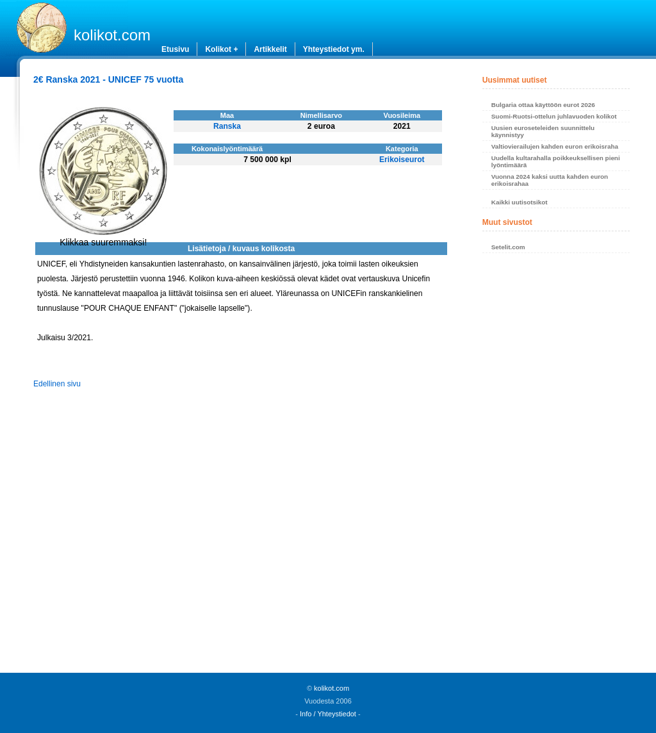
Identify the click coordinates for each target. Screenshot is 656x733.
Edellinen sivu (57, 383)
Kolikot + (221, 49)
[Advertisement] (556, 466)
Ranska (227, 126)
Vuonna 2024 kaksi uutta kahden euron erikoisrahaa (549, 180)
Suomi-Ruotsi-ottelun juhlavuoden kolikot (554, 116)
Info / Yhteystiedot (328, 714)
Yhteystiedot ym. (334, 49)
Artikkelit (270, 49)
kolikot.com (112, 35)
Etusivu (175, 49)
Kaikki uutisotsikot (519, 202)
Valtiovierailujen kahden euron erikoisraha (554, 146)
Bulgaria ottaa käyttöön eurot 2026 (543, 104)
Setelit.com (508, 247)
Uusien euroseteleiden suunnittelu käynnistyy (542, 131)
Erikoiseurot (402, 159)
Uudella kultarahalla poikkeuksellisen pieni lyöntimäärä (555, 161)
